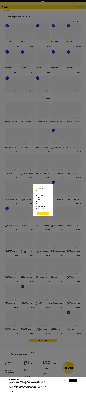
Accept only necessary (16, 391)
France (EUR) (39, 199)
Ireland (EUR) (39, 197)
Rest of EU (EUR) (40, 208)
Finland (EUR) (39, 195)
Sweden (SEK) (39, 188)
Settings (64, 380)
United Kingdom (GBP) (41, 206)
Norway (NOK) (39, 190)
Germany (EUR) (39, 201)
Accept (73, 380)
